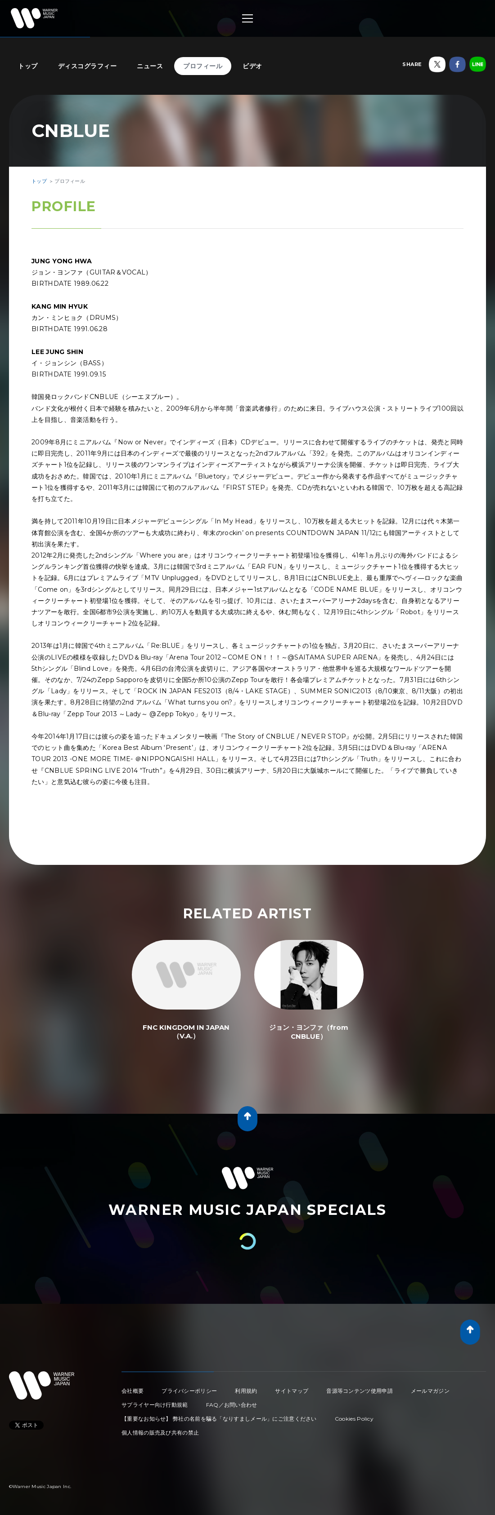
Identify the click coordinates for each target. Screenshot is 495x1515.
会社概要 (133, 1390)
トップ (28, 66)
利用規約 (246, 1390)
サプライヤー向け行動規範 (155, 1404)
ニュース (150, 66)
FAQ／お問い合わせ (231, 1404)
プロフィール (202, 66)
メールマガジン (430, 1390)
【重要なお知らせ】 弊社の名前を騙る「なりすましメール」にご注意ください (219, 1418)
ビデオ (252, 66)
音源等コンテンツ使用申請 (359, 1390)
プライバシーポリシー (189, 1390)
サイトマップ (291, 1390)
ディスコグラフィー (87, 66)
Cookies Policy (354, 1418)
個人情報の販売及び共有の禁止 (160, 1432)
